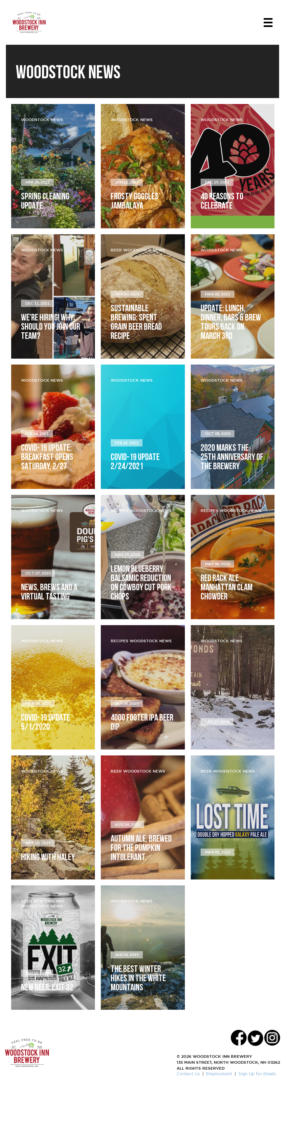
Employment (219, 1128)
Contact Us (188, 1128)
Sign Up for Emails (257, 1128)
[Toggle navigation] (265, 23)
